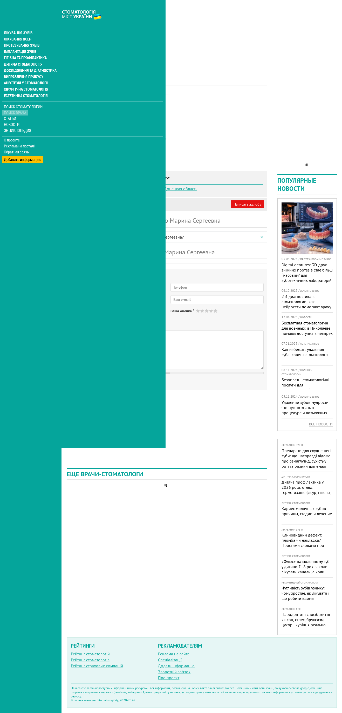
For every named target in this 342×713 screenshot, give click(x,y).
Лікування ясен (17, 28)
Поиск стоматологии (23, 95)
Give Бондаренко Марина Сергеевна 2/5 (202, 311)
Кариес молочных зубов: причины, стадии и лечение (307, 511)
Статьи (10, 107)
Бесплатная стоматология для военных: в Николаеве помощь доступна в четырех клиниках (307, 330)
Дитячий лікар (136, 100)
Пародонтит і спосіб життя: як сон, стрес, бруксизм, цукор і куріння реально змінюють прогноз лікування (306, 625)
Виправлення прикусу (23, 65)
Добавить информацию (23, 146)
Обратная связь (17, 140)
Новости (12, 113)
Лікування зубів (18, 22)
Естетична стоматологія (24, 84)
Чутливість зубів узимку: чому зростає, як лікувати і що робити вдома (305, 593)
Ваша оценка (182, 311)
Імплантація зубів (19, 40)
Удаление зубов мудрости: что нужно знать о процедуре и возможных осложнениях (306, 410)
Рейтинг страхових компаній (97, 665)
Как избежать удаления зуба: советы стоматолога (305, 352)
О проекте (12, 128)
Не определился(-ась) (122, 315)
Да (79, 315)
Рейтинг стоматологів (90, 659)
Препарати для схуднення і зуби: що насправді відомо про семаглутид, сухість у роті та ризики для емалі (306, 458)
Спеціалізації (170, 659)
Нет (93, 315)
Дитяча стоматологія (22, 53)
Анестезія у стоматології (25, 72)
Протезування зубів (21, 34)
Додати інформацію (176, 665)
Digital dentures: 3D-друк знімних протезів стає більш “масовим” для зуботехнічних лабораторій (307, 272)
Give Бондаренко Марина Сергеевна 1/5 (198, 311)
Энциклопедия (18, 118)
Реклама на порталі (20, 134)
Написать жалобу (247, 204)
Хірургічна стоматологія (25, 78)
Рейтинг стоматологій (90, 653)
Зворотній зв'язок (174, 671)
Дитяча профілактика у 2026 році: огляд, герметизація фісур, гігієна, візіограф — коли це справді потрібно (306, 492)
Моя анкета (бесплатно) (91, 204)
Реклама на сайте (173, 653)
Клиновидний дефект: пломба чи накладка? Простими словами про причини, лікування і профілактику (303, 545)
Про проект (168, 677)
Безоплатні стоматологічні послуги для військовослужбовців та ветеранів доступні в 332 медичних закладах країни (306, 390)
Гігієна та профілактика (24, 47)
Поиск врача (15, 101)
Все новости (321, 424)
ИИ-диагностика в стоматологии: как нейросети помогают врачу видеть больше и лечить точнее (306, 307)
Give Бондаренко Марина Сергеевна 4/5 (211, 311)
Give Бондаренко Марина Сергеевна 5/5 (216, 311)
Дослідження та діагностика (28, 59)
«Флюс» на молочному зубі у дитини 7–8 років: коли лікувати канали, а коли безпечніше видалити (306, 569)
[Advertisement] (167, 36)
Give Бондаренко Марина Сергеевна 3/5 (207, 311)
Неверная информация (137, 204)
